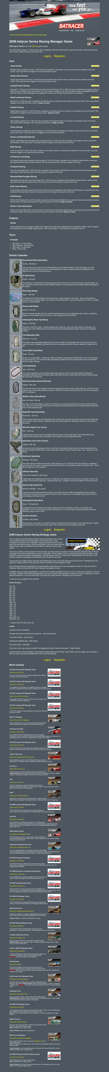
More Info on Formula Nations (19, 979)
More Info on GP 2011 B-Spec (19, 696)
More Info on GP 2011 (16, 708)
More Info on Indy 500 (16, 819)
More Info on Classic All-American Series (22, 757)
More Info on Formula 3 (17, 769)
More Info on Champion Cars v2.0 (20, 847)
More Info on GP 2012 (16, 684)
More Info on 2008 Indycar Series (20, 834)
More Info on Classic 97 (17, 886)
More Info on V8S (15, 964)
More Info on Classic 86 (17, 951)
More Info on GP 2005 (16, 861)
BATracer (35, 46)
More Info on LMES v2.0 (17, 938)
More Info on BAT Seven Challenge (20, 1038)
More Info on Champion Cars (18, 994)
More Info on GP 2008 (16, 899)
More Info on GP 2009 (16, 807)
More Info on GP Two (16, 782)
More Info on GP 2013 (16, 672)
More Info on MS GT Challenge (19, 720)
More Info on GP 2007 (16, 926)
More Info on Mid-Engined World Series (21, 911)
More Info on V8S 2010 (17, 732)
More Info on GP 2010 (16, 745)
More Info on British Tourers (18, 1022)
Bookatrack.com (38, 1041)
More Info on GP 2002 (16, 1057)
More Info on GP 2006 (16, 1007)
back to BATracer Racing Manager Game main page (28, 35)
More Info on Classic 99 (17, 874)
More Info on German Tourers (18, 795)
